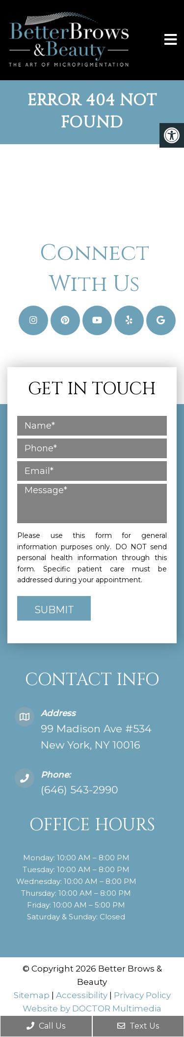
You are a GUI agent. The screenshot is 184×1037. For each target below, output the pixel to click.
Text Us (138, 1026)
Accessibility (81, 995)
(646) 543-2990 (79, 790)
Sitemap (32, 995)
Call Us (45, 1026)
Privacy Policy (142, 995)
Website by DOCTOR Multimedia (92, 1008)
